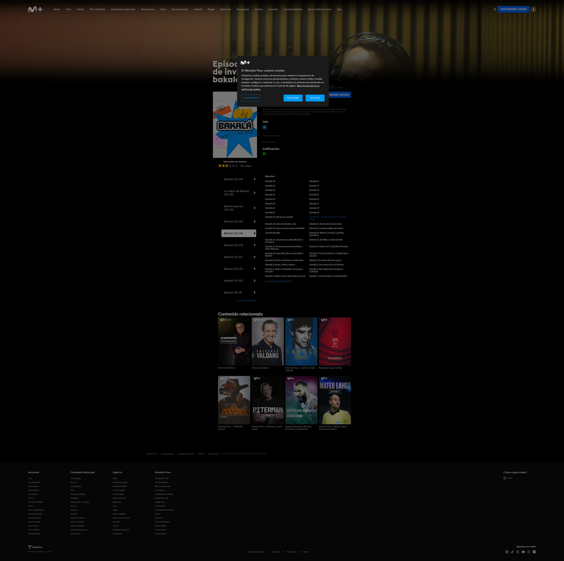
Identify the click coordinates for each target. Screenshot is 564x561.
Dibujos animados (77, 526)
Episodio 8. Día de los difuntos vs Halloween (284, 260)
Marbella (73, 514)
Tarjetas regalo (161, 526)
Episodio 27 (314, 203)
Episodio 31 (314, 194)
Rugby (211, 9)
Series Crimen (33, 526)
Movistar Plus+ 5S (161, 498)
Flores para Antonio (78, 494)
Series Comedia (34, 522)
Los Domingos (75, 478)
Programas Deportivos (78, 530)
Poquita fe (74, 510)
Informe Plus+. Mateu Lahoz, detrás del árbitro (333, 427)
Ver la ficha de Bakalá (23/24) (278, 281)
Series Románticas (35, 514)
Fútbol (80, 9)
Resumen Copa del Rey (330, 368)
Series (57, 9)
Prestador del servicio (256, 552)
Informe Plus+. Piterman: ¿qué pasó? (267, 427)
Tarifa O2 (158, 518)
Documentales (179, 9)
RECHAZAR (293, 98)
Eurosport (116, 522)
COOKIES (306, 552)
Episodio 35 (314, 185)
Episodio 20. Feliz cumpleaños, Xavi (280, 224)
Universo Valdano (260, 368)
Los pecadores (76, 486)
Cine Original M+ (34, 482)
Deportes (225, 9)
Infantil (198, 9)
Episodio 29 (314, 199)
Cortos (259, 9)
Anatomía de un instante (79, 502)
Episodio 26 (270, 208)
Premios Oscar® (76, 522)
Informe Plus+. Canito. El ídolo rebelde (300, 369)
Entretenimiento (34, 534)
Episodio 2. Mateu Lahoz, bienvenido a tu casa (285, 276)
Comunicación (160, 530)
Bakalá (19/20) (233, 280)
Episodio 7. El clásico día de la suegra (325, 260)
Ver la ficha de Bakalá (246, 300)
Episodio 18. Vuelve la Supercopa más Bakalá (284, 228)
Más (339, 9)
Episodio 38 (270, 181)
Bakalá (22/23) (233, 245)
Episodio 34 (270, 190)
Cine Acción (32, 494)
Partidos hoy (117, 534)
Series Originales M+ (36, 510)
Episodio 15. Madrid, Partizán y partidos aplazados (326, 233)
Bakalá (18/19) (233, 292)
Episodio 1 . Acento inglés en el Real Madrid (328, 276)
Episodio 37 (314, 181)
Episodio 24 (270, 212)
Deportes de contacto (121, 518)
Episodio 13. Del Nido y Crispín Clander (326, 239)
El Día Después (118, 494)
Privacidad (291, 552)
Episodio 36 (270, 185)
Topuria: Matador (119, 514)
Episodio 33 (314, 190)
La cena (73, 482)
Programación (160, 534)
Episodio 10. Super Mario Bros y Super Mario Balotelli (284, 254)
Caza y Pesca (75, 534)
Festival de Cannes (77, 518)
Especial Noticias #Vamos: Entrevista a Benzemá (298, 427)
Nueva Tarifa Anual (162, 522)
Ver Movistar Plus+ (162, 478)
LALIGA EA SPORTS (120, 486)
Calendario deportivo (123, 9)
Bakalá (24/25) (233, 221)
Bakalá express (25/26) (233, 208)
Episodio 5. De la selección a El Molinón (326, 264)
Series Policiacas (34, 518)
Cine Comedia (33, 490)
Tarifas (157, 514)
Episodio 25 (314, 208)
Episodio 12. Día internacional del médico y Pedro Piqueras (284, 247)
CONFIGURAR (251, 98)
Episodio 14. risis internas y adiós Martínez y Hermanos (284, 240)
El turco (73, 506)
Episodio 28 (270, 203)
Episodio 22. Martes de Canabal (279, 217)
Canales (273, 9)
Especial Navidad (272, 232)
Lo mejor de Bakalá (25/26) (236, 192)
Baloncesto (147, 9)
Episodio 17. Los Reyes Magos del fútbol (326, 228)
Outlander (74, 498)
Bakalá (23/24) (233, 233)
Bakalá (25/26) (233, 179)
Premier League (119, 490)
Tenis (163, 9)
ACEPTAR (315, 98)
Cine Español (33, 486)
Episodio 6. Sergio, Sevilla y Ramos (280, 264)
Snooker (116, 526)
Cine (68, 9)
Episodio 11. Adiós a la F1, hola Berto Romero (328, 246)
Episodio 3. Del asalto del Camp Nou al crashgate (326, 270)
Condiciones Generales (164, 494)
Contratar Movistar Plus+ (164, 510)
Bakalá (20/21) (233, 268)
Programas (243, 9)
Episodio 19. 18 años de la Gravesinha (325, 224)
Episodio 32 (270, 194)
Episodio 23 (314, 212)
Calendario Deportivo (121, 530)
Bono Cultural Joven (319, 9)
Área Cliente (160, 490)
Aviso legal (276, 552)
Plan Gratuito (97, 9)
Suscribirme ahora (513, 9)
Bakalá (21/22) (233, 257)
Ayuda (507, 478)
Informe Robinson (226, 368)
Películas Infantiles (35, 502)
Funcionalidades (293, 9)
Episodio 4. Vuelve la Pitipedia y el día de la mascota (284, 270)
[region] (283, 81)
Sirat (72, 490)
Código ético (160, 502)
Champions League (120, 482)
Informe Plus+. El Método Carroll (230, 427)
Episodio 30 (270, 199)
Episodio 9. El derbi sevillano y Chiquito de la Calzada (328, 254)
